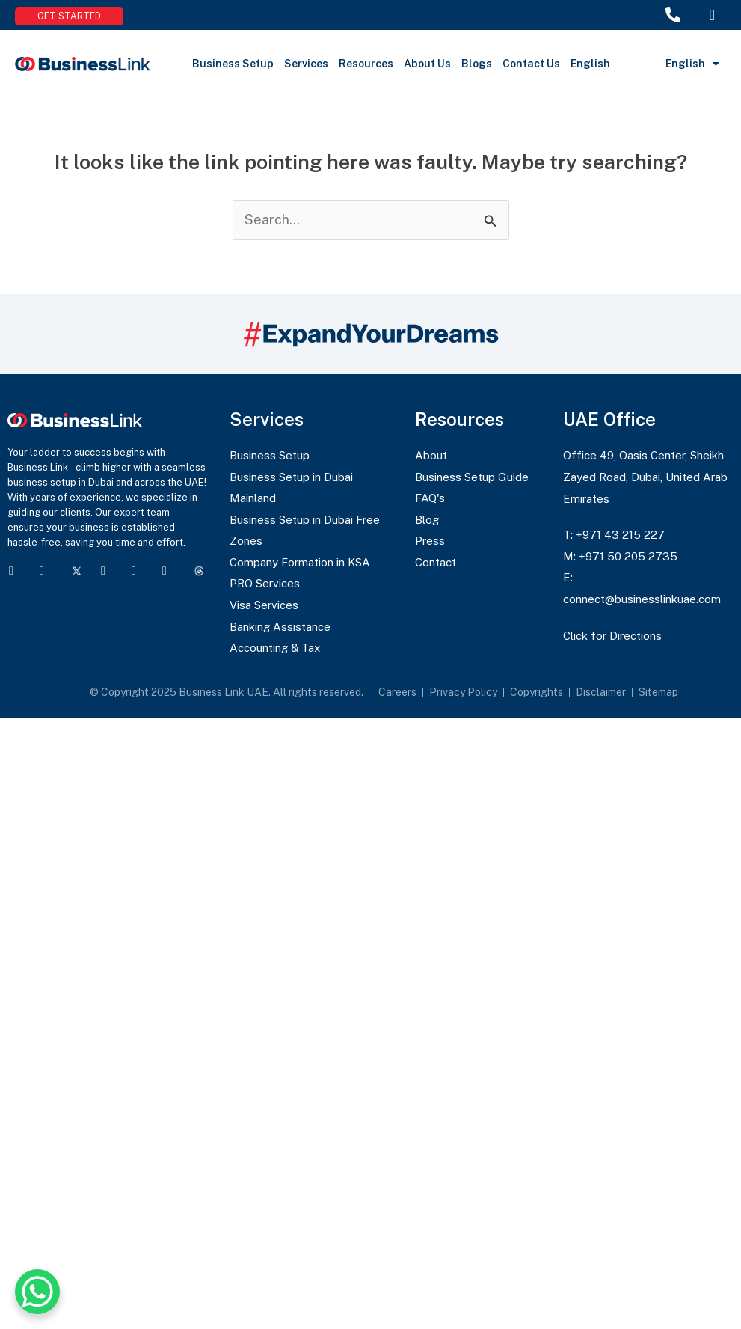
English (590, 64)
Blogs (476, 64)
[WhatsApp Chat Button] (37, 1291)
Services (306, 64)
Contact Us (531, 64)
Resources (366, 64)
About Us (427, 64)
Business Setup (233, 64)
